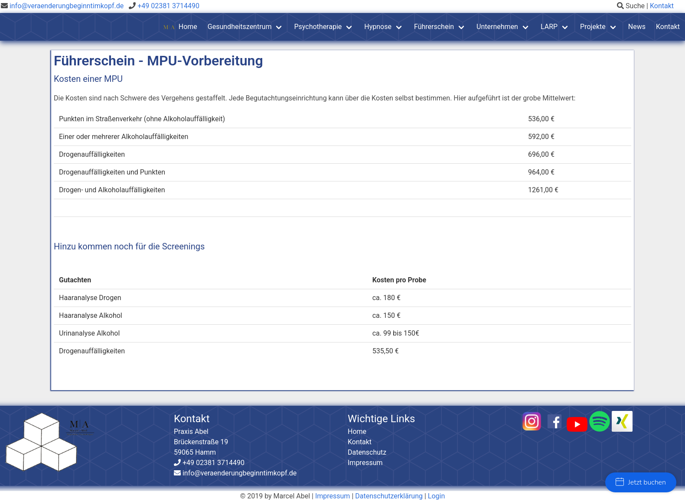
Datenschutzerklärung (389, 496)
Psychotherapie (318, 27)
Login (436, 496)
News (637, 27)
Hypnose (377, 27)
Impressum (365, 463)
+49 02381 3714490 (167, 6)
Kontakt (662, 6)
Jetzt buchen (641, 482)
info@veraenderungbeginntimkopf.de (67, 6)
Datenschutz (367, 452)
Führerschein (434, 27)
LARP (549, 27)
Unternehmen (497, 27)
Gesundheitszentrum (240, 27)
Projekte (593, 27)
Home (180, 27)
